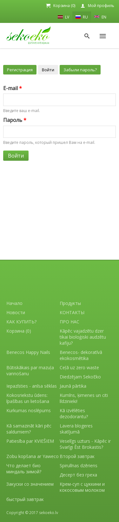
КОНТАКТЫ (72, 312)
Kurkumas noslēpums (28, 410)
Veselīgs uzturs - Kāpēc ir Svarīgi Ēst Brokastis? (85, 444)
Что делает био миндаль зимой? (23, 468)
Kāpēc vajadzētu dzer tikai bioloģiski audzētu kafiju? (83, 337)
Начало (14, 303)
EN (100, 16)
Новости (15, 312)
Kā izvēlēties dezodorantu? (74, 413)
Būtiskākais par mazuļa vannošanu (30, 370)
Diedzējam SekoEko (80, 377)
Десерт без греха (78, 475)
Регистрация (20, 70)
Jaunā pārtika (73, 386)
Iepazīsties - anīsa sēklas (31, 386)
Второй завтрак (77, 456)
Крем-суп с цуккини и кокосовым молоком (82, 487)
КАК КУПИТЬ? (21, 322)
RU (82, 17)
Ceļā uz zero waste (79, 367)
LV (63, 16)
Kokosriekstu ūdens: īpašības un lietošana (27, 398)
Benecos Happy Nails (28, 352)
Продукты (70, 303)
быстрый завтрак (25, 499)
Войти (48, 70)
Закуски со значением (30, 484)
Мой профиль (101, 5)
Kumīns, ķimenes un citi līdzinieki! (84, 398)
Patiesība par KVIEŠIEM (30, 441)
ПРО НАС (69, 322)
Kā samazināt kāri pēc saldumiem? (28, 429)
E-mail (12, 88)
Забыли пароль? (80, 70)
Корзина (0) (64, 5)
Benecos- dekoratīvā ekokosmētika (81, 355)
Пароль (14, 119)
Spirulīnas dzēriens (78, 465)
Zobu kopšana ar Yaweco (32, 456)
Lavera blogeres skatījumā (76, 429)
